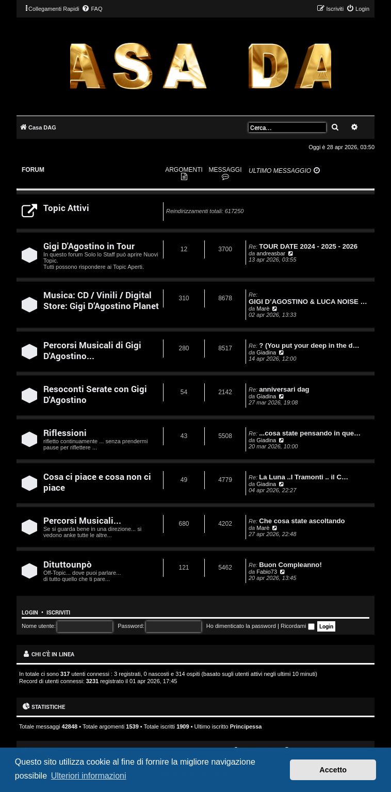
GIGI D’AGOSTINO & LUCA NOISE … (308, 301)
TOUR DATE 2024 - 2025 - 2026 (308, 246)
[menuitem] (92, 9)
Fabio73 (266, 572)
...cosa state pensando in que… (310, 433)
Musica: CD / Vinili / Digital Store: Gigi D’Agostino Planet (101, 300)
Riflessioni (65, 432)
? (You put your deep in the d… (309, 345)
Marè (262, 308)
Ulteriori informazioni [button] (88, 775)
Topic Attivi (66, 207)
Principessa (246, 726)
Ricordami (298, 626)
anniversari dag (284, 389)
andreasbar (270, 253)
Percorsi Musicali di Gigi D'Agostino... (92, 350)
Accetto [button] (333, 770)
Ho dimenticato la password (241, 626)
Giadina (266, 352)
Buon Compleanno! (290, 565)
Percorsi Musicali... (82, 520)
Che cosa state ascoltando (302, 521)
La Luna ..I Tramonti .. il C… (303, 477)
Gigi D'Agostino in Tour (89, 245)
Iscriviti (58, 612)
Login (30, 612)
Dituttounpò (67, 564)
